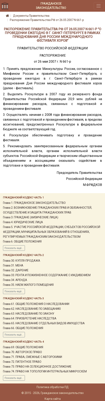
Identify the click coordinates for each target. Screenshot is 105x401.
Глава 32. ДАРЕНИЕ (16, 270)
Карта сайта (53, 398)
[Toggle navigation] (99, 5)
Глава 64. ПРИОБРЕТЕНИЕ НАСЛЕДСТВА (29, 318)
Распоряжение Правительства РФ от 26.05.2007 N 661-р (47, 20)
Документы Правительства (31, 15)
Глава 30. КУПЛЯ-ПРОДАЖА (21, 260)
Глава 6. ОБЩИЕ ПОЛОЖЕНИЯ (22, 241)
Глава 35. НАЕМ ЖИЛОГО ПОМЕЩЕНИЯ (28, 284)
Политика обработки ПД (53, 387)
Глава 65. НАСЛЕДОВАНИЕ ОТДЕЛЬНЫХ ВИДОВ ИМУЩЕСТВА (44, 323)
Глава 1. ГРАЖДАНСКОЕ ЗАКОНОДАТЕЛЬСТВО (34, 202)
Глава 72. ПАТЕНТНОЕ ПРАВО (22, 361)
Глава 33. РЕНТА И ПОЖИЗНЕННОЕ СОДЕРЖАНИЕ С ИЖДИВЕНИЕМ (47, 275)
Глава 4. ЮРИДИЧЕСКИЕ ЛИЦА (23, 222)
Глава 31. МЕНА (13, 265)
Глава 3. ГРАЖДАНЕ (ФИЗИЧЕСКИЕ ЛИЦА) (30, 217)
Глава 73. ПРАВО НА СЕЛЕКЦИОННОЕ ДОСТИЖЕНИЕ (37, 366)
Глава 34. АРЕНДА (15, 280)
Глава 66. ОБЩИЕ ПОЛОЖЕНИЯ (23, 328)
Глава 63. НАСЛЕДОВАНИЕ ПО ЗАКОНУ (28, 313)
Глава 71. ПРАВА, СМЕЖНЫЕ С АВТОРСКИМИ (32, 357)
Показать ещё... (14, 248)
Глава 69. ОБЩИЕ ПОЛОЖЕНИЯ (23, 347)
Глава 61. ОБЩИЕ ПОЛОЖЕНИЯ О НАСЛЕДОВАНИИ (36, 304)
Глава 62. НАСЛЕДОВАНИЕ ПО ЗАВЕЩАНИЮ (32, 308)
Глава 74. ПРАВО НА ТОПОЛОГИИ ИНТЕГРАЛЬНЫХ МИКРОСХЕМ (45, 371)
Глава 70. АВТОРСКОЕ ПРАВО (22, 352)
